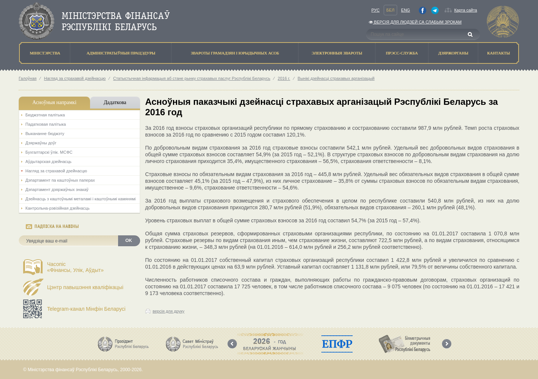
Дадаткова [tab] (114, 102)
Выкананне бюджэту (44, 133)
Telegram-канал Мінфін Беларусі (86, 309)
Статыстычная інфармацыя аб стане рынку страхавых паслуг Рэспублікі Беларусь (191, 78)
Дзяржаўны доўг (40, 143)
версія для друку (169, 311)
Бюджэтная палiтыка (45, 115)
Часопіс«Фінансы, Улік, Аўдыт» (75, 267)
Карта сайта (465, 10)
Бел (390, 10)
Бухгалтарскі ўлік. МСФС (48, 152)
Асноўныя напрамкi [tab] (54, 102)
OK (129, 240)
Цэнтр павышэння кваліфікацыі (85, 287)
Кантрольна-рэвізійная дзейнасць (57, 208)
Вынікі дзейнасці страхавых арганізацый (336, 78)
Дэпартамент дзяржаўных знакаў (57, 189)
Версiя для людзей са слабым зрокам (415, 22)
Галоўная (28, 78)
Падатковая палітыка (45, 124)
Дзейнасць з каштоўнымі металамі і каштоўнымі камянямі (80, 199)
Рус (375, 10)
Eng (405, 10)
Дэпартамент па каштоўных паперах (60, 180)
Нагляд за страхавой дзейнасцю (75, 78)
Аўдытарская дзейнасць (48, 161)
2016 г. (284, 78)
